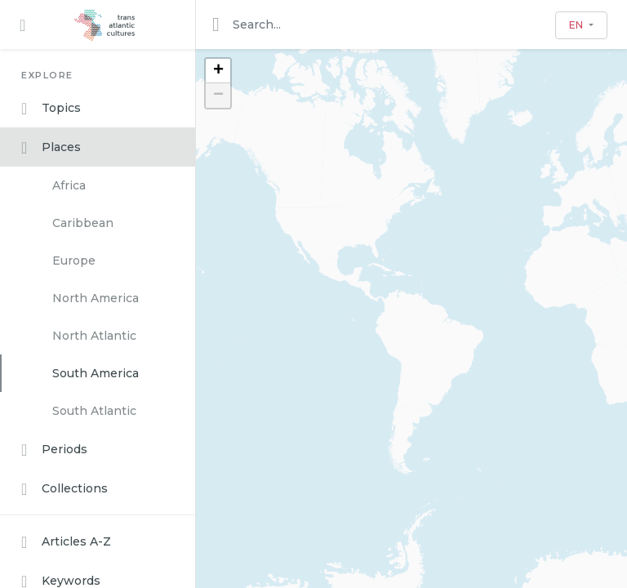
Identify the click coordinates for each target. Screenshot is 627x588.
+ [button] (218, 71)
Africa (69, 185)
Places (51, 148)
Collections (64, 489)
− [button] (218, 95)
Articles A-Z (66, 542)
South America (95, 373)
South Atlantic (94, 410)
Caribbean (82, 223)
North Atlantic (94, 335)
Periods (54, 450)
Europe (74, 260)
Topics (51, 108)
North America (95, 298)
